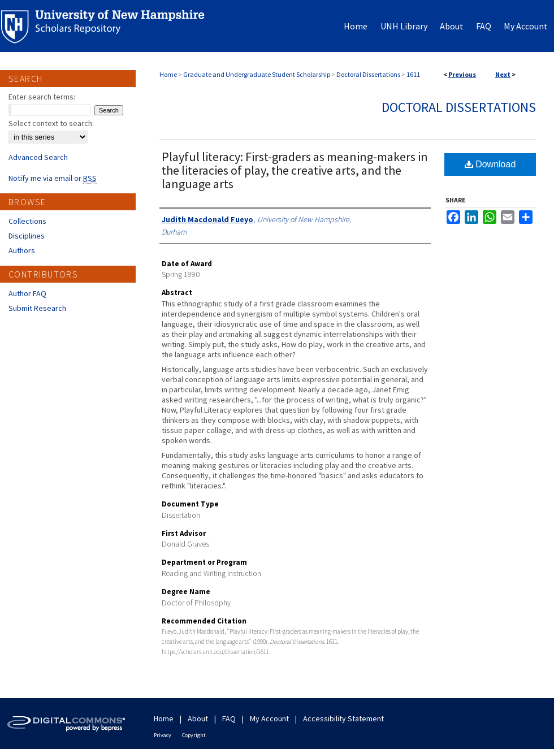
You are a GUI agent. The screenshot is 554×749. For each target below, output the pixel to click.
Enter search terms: (41, 97)
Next (502, 74)
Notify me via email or (52, 178)
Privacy (162, 735)
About (198, 718)
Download (490, 164)
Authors (21, 250)
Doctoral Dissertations (368, 74)
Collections (27, 221)
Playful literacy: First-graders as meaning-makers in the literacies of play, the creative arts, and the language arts (295, 170)
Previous (462, 74)
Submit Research (37, 308)
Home (168, 74)
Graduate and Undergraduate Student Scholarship (256, 74)
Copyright (194, 735)
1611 (413, 74)
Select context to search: (51, 123)
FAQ (229, 718)
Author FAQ (27, 293)
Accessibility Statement (343, 718)
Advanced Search (38, 157)
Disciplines (26, 236)
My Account (269, 718)
